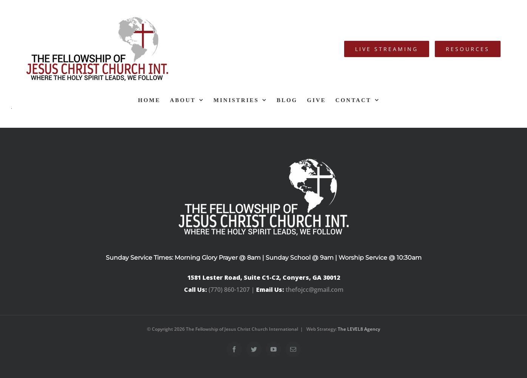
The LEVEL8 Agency (359, 329)
